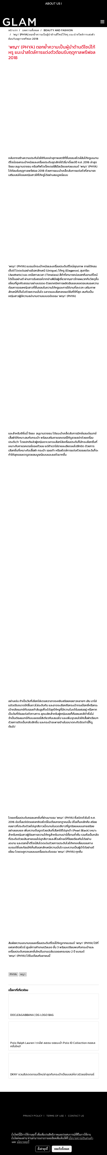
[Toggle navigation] (102, 22)
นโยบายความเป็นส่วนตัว (80, 1138)
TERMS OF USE (55, 1115)
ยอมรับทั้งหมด (61, 1148)
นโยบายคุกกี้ (23, 1141)
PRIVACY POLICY (32, 1115)
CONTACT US (76, 1115)
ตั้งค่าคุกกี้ (43, 1148)
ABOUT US (52, 3)
